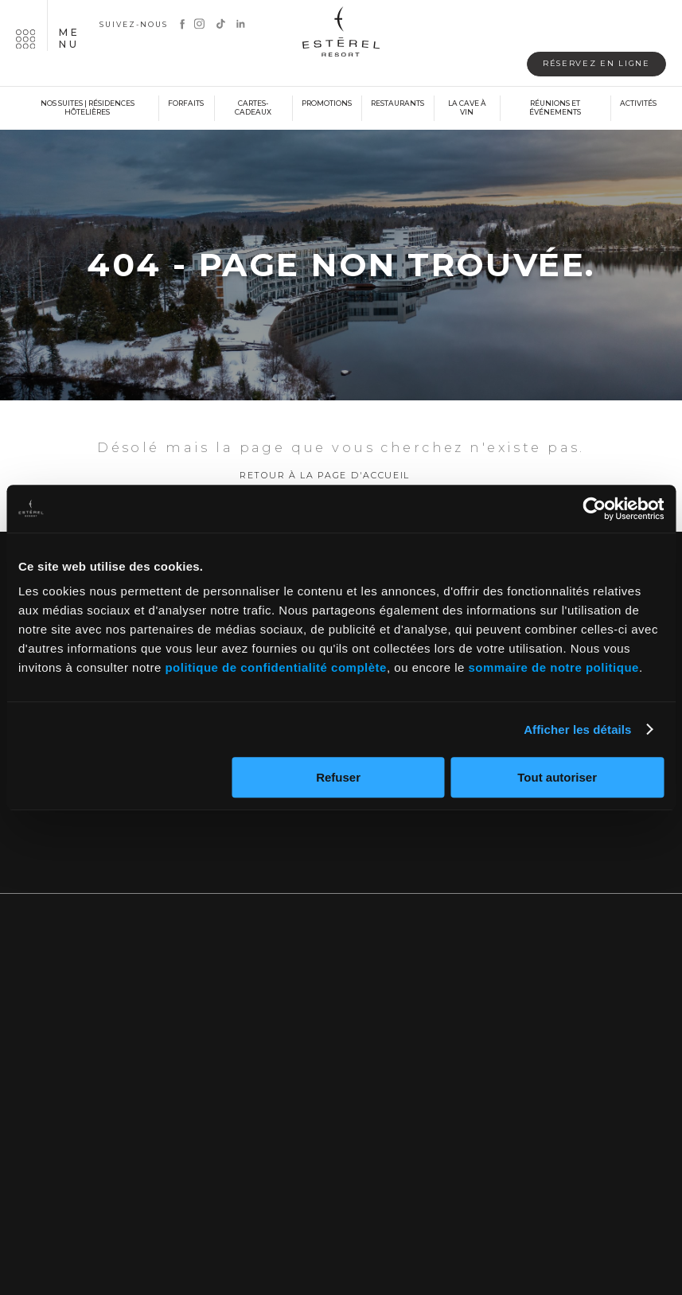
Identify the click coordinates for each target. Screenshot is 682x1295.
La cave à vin (467, 109)
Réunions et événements (555, 109)
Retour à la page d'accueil (324, 483)
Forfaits (186, 104)
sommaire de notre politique (554, 667)
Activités (638, 104)
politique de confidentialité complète (276, 667)
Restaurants (397, 104)
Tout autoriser (557, 777)
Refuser (338, 777)
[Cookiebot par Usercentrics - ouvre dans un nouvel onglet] (594, 509)
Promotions (327, 104)
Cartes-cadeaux (253, 109)
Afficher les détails (577, 729)
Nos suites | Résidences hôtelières (87, 109)
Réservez (585, 64)
